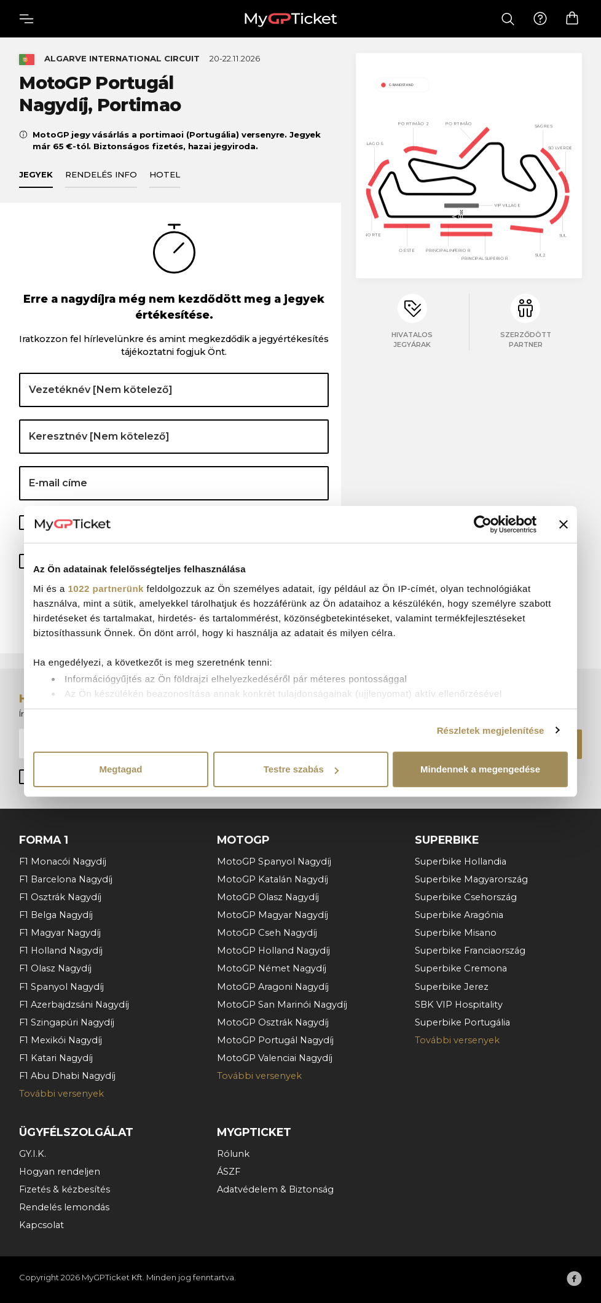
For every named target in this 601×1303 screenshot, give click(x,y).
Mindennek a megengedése (480, 769)
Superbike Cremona (461, 968)
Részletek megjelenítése (490, 730)
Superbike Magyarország (471, 879)
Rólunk (233, 1153)
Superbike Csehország (466, 897)
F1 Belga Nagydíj (56, 914)
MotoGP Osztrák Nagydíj (273, 1022)
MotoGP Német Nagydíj (271, 968)
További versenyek (61, 1093)
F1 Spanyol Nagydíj (61, 986)
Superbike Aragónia (459, 914)
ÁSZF (228, 1171)
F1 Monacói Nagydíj (62, 861)
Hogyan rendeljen (59, 1171)
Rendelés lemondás (64, 1207)
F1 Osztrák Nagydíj (60, 897)
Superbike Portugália (462, 1022)
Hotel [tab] (164, 175)
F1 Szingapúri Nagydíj (66, 1022)
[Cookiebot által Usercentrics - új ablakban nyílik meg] (482, 524)
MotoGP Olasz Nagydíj (268, 897)
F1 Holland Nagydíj (61, 950)
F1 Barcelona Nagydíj (65, 879)
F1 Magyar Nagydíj (60, 932)
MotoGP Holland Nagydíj (273, 950)
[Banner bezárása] (563, 524)
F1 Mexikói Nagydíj (60, 1040)
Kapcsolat (41, 1225)
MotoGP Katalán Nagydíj (272, 879)
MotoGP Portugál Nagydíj (275, 1040)
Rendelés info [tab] (101, 175)
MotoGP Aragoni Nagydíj (273, 986)
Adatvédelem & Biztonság (275, 1189)
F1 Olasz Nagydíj (55, 968)
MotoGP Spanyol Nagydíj (274, 861)
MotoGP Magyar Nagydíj (272, 914)
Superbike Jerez (452, 986)
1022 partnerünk (106, 588)
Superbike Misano (456, 932)
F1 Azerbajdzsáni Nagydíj (74, 1004)
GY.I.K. (32, 1153)
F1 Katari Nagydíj (56, 1058)
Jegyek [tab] (36, 175)
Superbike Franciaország (470, 950)
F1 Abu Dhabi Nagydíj (67, 1075)
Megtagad (120, 769)
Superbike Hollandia (460, 861)
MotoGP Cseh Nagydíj (267, 932)
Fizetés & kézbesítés (64, 1189)
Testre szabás (301, 769)
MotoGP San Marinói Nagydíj (282, 1004)
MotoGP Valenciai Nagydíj (274, 1058)
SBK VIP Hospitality (459, 1004)
